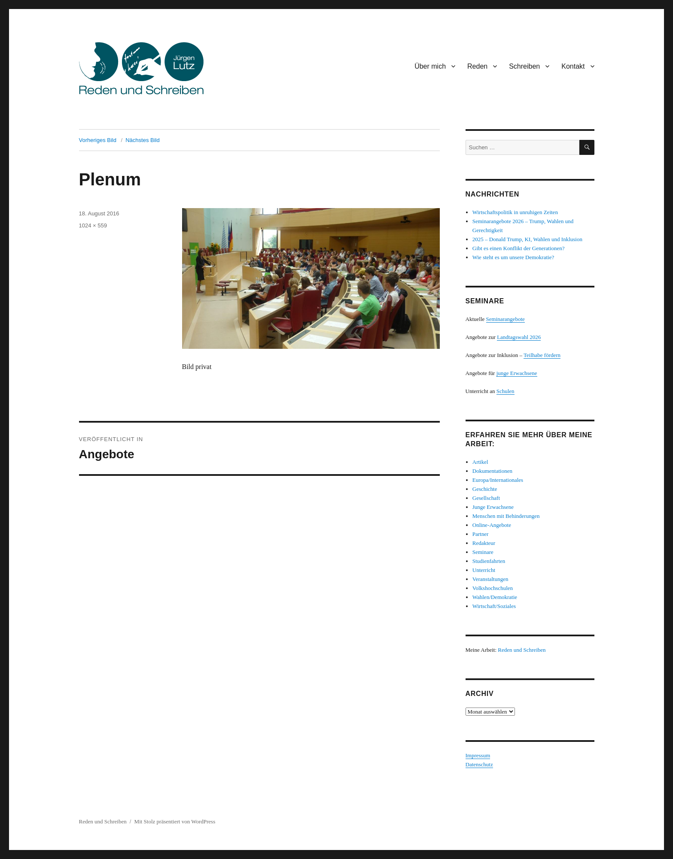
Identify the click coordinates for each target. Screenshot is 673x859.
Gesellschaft (486, 498)
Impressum (478, 755)
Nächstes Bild (142, 140)
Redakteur (483, 543)
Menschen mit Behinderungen (506, 516)
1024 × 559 (93, 225)
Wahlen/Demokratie (494, 597)
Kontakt (573, 66)
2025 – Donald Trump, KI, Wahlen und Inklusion (527, 239)
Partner (480, 534)
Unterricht (483, 570)
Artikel (480, 462)
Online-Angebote (491, 525)
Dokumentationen (492, 471)
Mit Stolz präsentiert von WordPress (175, 821)
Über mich (430, 66)
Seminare (482, 552)
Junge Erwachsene (493, 507)
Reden (477, 66)
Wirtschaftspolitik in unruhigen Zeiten (515, 212)
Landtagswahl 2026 (519, 337)
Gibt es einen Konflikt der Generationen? (518, 248)
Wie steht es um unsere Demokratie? (513, 257)
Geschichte (484, 489)
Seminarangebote (505, 319)
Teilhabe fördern (542, 355)
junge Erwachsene (516, 373)
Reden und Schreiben (521, 650)
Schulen (505, 391)
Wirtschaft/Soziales (494, 606)
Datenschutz (479, 764)
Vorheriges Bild (97, 140)
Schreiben (524, 66)
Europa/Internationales (497, 480)
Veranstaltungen (490, 579)
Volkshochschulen (492, 588)
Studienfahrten (489, 561)
